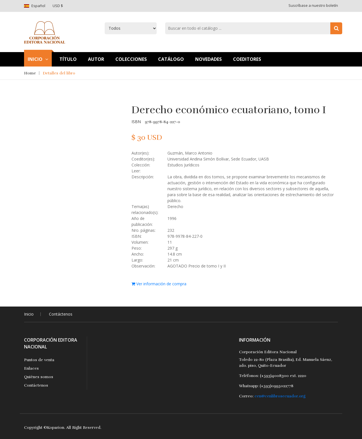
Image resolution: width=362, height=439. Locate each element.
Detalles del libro (59, 73)
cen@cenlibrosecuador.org (280, 396)
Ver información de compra (159, 283)
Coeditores (247, 59)
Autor (96, 59)
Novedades (208, 59)
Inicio (38, 59)
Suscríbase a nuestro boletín (313, 5)
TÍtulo (68, 59)
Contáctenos (60, 314)
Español (38, 5)
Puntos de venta (39, 359)
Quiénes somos (38, 376)
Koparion (55, 427)
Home (30, 73)
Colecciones (131, 59)
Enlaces (31, 368)
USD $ (58, 5)
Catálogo (171, 59)
